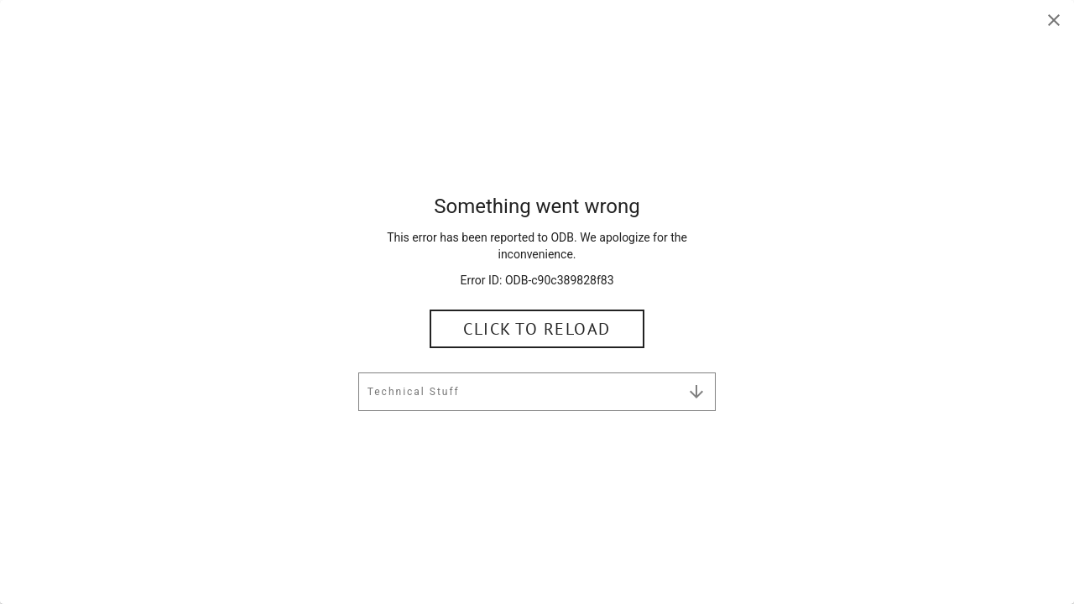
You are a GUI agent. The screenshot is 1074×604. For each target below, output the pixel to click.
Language (580, 306)
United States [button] (358, 323)
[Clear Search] (765, 209)
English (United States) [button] (630, 323)
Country (333, 306)
